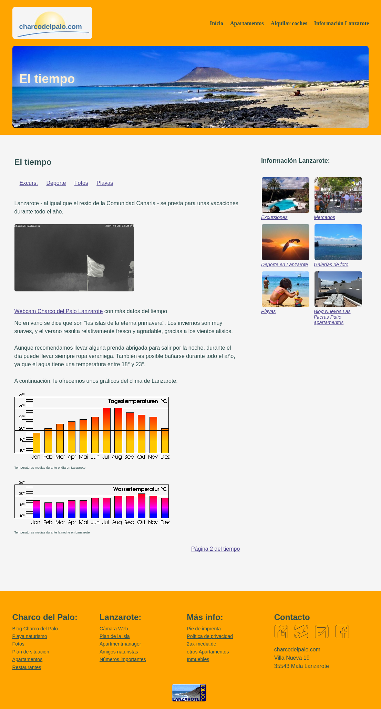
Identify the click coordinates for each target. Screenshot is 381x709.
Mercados (324, 217)
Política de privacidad (210, 636)
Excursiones (274, 217)
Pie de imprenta (204, 628)
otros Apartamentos (208, 652)
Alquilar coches (289, 23)
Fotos (81, 183)
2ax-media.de (201, 644)
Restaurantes (26, 667)
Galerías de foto (331, 264)
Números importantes (123, 659)
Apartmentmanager (120, 644)
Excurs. (29, 183)
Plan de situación (30, 652)
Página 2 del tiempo (215, 549)
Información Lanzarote (341, 23)
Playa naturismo (29, 636)
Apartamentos (247, 23)
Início (216, 23)
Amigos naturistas (119, 652)
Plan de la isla (115, 636)
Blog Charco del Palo (35, 628)
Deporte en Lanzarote (284, 264)
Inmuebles (198, 659)
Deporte (56, 183)
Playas (104, 183)
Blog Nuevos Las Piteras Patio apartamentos (332, 317)
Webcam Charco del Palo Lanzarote (58, 311)
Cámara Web (114, 628)
